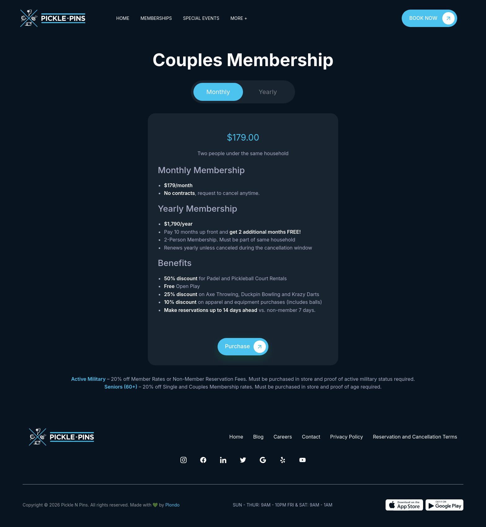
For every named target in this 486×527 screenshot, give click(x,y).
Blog (258, 437)
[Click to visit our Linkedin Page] (223, 460)
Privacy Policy (346, 437)
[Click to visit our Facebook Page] (203, 460)
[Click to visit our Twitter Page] (243, 460)
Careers (282, 437)
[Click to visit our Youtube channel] (302, 460)
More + (238, 18)
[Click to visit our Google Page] (263, 460)
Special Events (201, 18)
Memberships (156, 18)
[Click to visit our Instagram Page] (183, 460)
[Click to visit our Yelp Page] (283, 460)
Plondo (172, 504)
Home (122, 18)
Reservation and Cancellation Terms (415, 437)
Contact (311, 437)
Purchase (247, 346)
